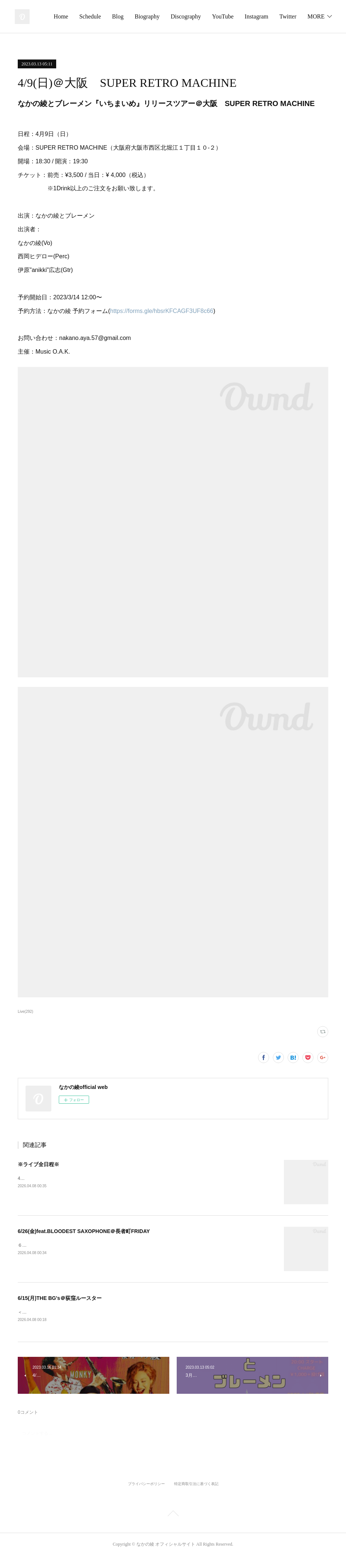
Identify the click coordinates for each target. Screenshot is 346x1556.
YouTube (285, 16)
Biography (210, 16)
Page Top (173, 1515)
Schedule (153, 16)
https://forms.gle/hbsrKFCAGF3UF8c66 (161, 311)
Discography (249, 16)
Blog (180, 16)
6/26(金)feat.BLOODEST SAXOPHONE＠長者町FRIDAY (84, 1231)
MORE (316, 16)
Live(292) (25, 1011)
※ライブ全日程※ (38, 1164)
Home (123, 16)
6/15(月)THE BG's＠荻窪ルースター (60, 1298)
